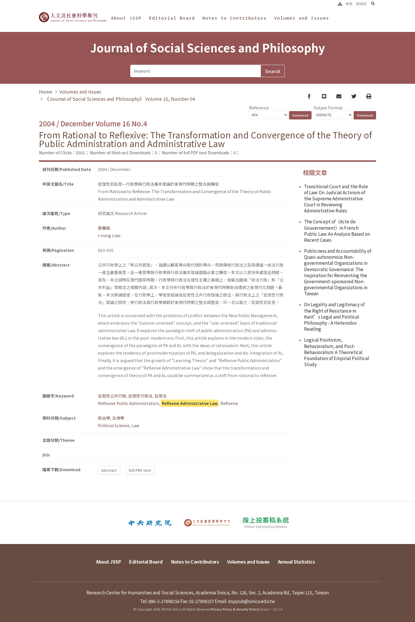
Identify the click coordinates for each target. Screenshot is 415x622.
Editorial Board (172, 18)
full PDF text (140, 470)
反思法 (160, 396)
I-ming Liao (109, 235)
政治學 (104, 418)
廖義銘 (104, 228)
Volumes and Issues (301, 18)
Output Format (328, 108)
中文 (349, 3)
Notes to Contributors (234, 18)
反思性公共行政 (112, 396)
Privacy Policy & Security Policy (235, 609)
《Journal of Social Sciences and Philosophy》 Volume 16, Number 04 (120, 99)
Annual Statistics (137, 53)
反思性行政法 (140, 396)
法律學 (118, 418)
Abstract (109, 470)
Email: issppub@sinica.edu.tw (245, 601)
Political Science (113, 425)
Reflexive (229, 403)
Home (45, 91)
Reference (259, 108)
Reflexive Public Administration (128, 403)
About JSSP (126, 18)
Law (135, 425)
